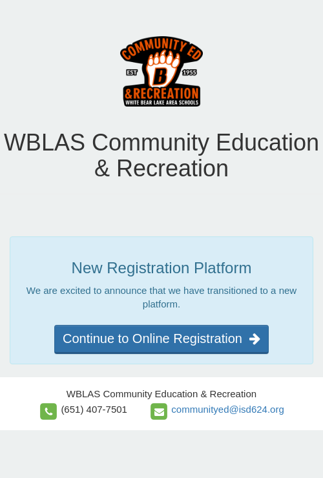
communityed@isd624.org (227, 409)
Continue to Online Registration (161, 338)
